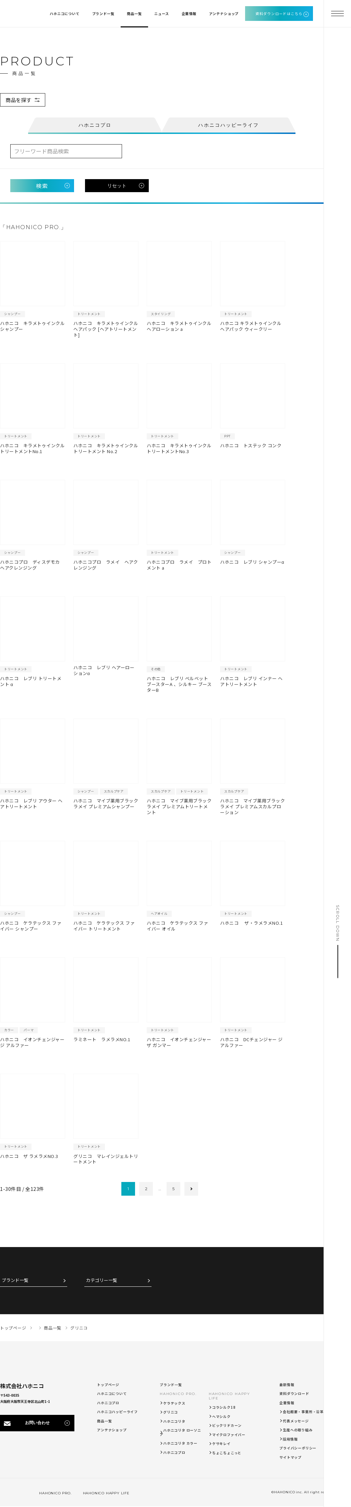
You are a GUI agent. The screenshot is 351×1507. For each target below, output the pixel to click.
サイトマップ (290, 1457)
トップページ (108, 1384)
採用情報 (290, 1439)
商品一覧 (104, 1420)
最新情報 (286, 1384)
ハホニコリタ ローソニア (180, 1432)
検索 (42, 186)
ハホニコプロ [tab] (95, 125)
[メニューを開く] (337, 13)
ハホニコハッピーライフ (117, 1411)
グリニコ (170, 1412)
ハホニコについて (111, 1393)
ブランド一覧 (15, 1280)
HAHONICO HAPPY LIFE (102, 1493)
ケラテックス (174, 1403)
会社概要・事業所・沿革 (303, 1411)
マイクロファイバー (228, 1434)
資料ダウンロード (294, 1393)
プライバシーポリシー (297, 1447)
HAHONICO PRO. (178, 1394)
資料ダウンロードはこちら (278, 13)
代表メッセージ (296, 1420)
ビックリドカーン (227, 1425)
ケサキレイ (221, 1443)
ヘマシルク (221, 1416)
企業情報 (286, 1402)
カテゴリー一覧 (101, 1280)
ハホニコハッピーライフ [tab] (228, 125)
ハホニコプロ (108, 1402)
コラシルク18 (223, 1407)
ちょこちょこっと (226, 1452)
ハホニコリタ (174, 1421)
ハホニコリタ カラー (180, 1443)
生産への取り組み (297, 1429)
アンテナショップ (111, 1429)
